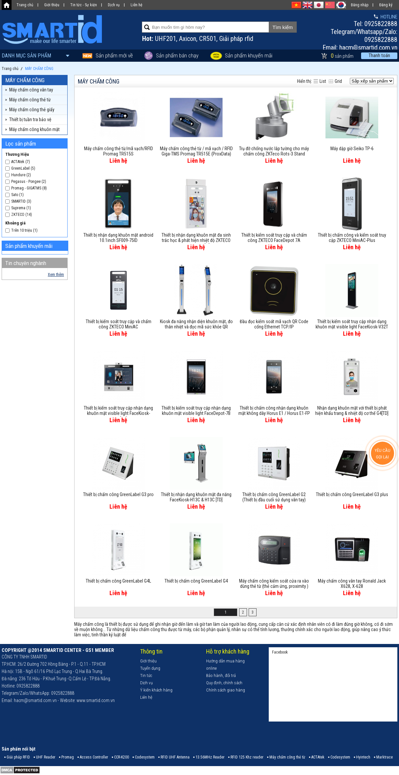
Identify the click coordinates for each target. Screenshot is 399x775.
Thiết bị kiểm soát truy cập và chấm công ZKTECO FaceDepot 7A (274, 237)
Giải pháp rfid (236, 39)
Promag (67, 757)
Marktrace (384, 757)
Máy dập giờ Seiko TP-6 (352, 148)
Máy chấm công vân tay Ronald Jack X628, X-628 (352, 583)
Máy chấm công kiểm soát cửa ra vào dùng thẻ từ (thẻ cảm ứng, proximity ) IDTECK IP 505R (274, 584)
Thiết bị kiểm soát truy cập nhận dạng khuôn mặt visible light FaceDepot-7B (196, 410)
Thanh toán (379, 55)
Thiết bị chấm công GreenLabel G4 (196, 581)
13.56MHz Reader (210, 757)
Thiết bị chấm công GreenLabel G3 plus (352, 494)
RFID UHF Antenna (175, 757)
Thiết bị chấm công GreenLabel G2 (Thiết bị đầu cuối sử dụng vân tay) (274, 497)
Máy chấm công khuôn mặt (34, 129)
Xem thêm (56, 274)
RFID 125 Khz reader (246, 757)
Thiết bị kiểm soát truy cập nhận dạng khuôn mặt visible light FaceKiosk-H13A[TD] (118, 411)
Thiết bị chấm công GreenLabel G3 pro (118, 494)
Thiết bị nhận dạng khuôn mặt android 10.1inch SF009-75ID (118, 237)
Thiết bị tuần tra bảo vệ (30, 119)
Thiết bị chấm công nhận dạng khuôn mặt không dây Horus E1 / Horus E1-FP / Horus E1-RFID (274, 411)
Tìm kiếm (282, 27)
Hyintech (363, 757)
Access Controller (94, 757)
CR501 (207, 39)
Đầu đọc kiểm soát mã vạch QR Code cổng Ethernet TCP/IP (274, 324)
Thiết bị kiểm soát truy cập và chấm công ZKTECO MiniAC (118, 324)
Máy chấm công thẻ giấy (31, 109)
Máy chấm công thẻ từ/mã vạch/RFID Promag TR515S (118, 151)
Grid (338, 81)
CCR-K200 (121, 757)
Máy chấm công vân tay (31, 89)
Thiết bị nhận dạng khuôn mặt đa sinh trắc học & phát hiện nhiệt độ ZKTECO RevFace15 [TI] (196, 238)
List (323, 81)
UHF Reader (45, 757)
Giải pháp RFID (18, 757)
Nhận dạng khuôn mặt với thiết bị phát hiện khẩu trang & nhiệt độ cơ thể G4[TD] (351, 410)
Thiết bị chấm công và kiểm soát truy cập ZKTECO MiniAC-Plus (352, 237)
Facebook (280, 652)
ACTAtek (317, 757)
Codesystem (145, 757)
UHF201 (165, 39)
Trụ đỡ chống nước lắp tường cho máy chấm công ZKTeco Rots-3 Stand (274, 151)
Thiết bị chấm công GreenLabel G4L (118, 581)
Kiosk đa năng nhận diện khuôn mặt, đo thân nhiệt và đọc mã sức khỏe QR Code (196, 324)
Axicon (187, 39)
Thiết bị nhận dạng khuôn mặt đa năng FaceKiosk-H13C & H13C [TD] (196, 497)
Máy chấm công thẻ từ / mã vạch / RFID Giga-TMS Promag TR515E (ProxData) (196, 151)
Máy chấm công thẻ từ (30, 99)
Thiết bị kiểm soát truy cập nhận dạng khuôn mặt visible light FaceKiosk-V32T (352, 324)
